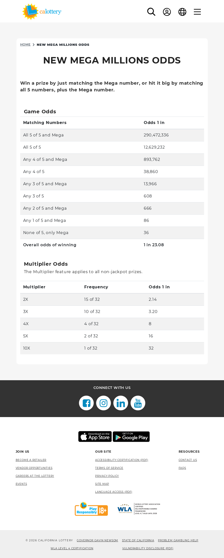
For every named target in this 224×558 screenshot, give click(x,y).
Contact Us (188, 460)
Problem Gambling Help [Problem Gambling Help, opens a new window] (178, 540)
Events (21, 484)
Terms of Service (109, 468)
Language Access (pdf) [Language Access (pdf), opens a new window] (113, 492)
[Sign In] (167, 12)
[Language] (182, 12)
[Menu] (197, 12)
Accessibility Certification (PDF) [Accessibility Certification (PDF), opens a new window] (121, 460)
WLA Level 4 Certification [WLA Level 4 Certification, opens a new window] (72, 548)
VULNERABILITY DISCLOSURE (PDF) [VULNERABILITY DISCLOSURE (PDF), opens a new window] (147, 548)
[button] (151, 12)
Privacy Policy (107, 476)
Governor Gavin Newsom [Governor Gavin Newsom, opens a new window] (97, 540)
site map (102, 484)
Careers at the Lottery (35, 476)
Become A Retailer (31, 460)
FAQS (182, 468)
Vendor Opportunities (34, 468)
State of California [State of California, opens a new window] (138, 540)
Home (25, 44)
